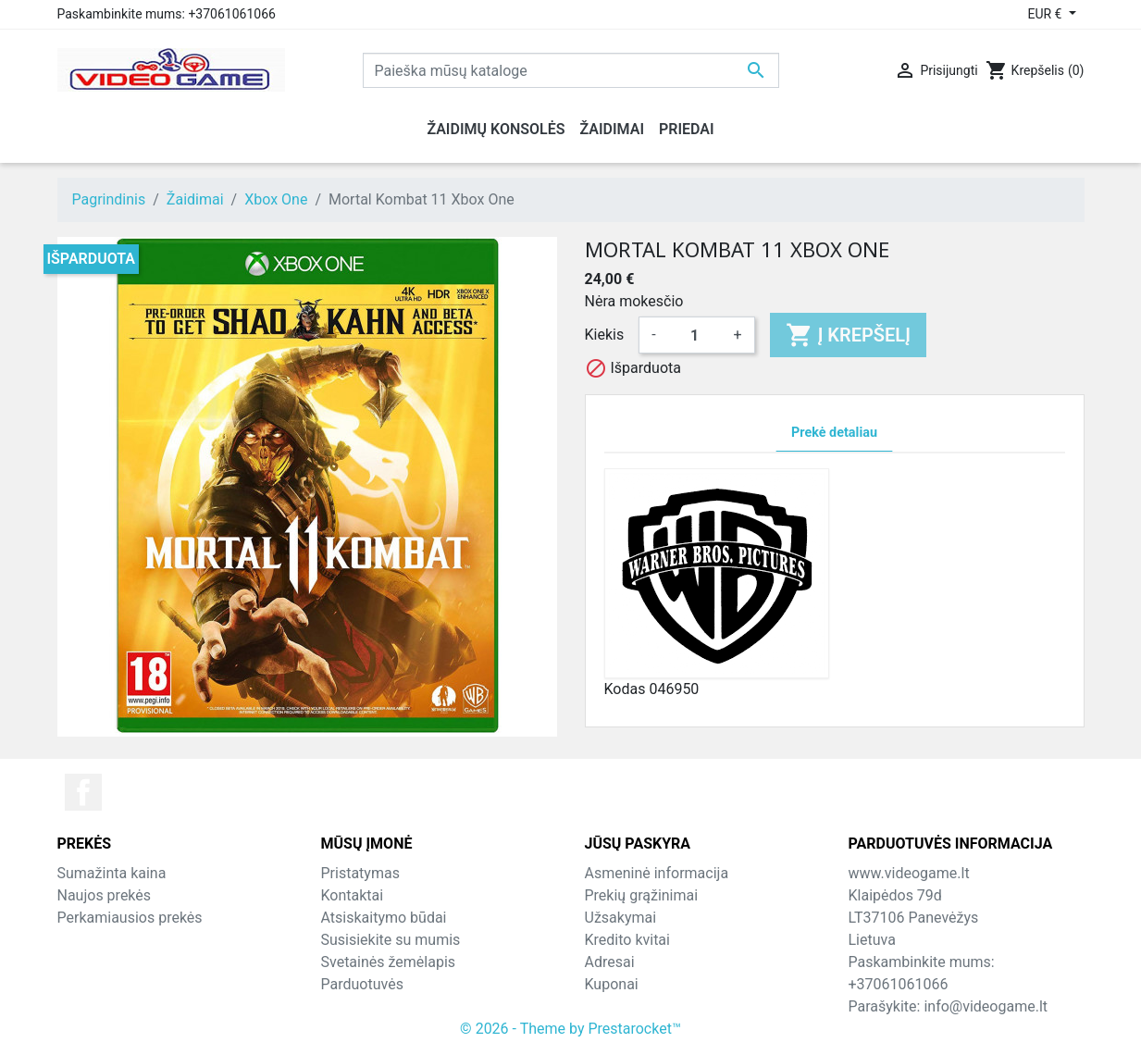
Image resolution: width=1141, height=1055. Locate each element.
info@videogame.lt (986, 1006)
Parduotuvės (362, 984)
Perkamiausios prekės (130, 917)
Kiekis (605, 334)
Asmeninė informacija (657, 873)
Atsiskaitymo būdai (384, 917)
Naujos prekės (104, 895)
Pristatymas (360, 873)
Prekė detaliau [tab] (834, 433)
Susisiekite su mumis (391, 940)
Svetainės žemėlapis (388, 962)
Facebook (83, 792)
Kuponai (612, 984)
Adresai (610, 962)
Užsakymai (621, 917)
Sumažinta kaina (112, 873)
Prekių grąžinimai (642, 895)
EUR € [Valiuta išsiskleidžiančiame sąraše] (1045, 13)
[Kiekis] (695, 335)
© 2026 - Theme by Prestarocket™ (570, 1028)
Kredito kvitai (627, 940)
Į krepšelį (848, 335)
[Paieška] (571, 70)
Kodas (625, 689)
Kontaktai (352, 895)
